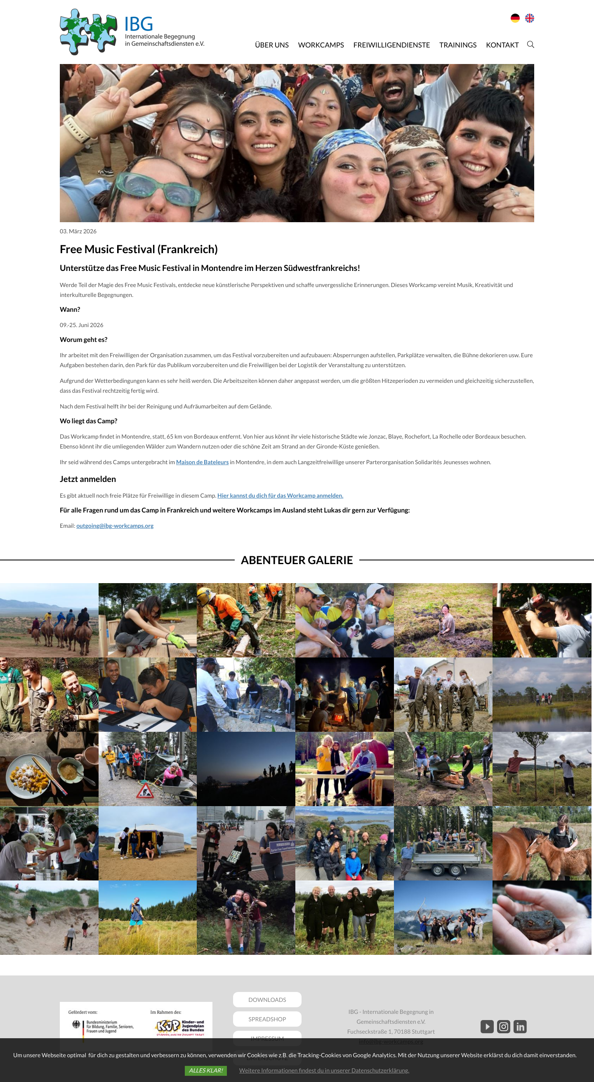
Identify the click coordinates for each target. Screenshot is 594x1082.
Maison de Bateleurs (202, 461)
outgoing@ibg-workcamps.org (114, 525)
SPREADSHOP (267, 1019)
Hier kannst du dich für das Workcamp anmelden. (280, 495)
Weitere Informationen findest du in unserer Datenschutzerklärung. (324, 1070)
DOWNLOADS (267, 999)
